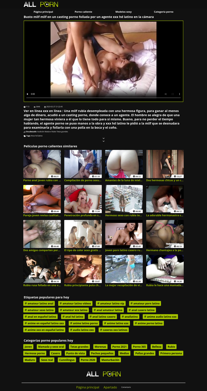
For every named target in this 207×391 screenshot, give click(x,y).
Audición (40, 131)
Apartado (110, 387)
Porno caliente (83, 11)
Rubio (54, 131)
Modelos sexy (123, 11)
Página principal (43, 11)
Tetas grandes (62, 131)
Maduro (48, 131)
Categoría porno (163, 11)
